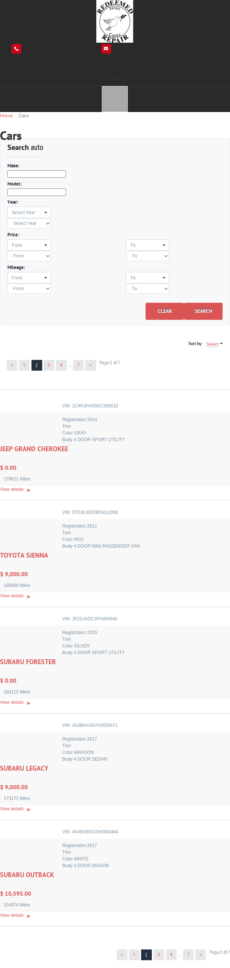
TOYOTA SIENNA (24, 556)
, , (115, 76)
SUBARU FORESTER (28, 662)
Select (212, 344)
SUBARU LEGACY (24, 768)
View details (12, 489)
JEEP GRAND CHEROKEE (34, 449)
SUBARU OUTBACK (27, 875)
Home (6, 115)
